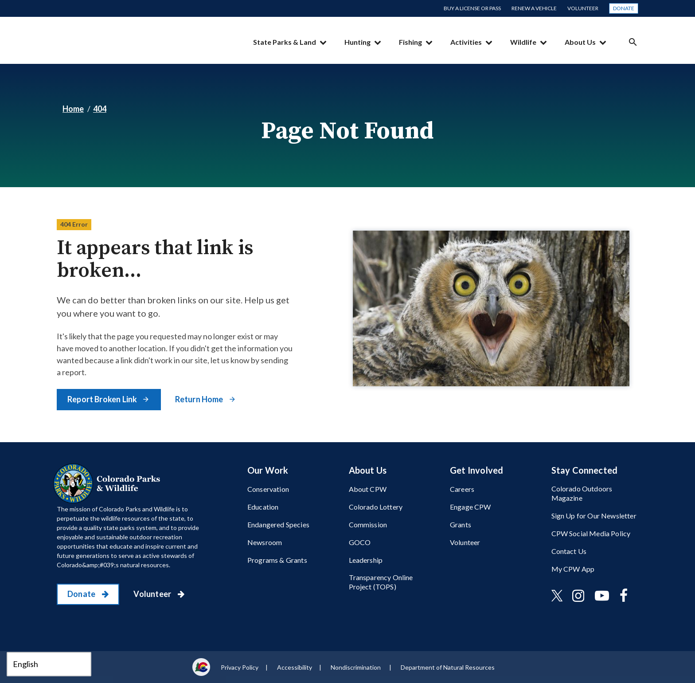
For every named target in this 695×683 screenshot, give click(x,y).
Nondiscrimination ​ (356, 667)
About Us (580, 42)
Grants (460, 524)
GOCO (360, 542)
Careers (462, 489)
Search (633, 42)
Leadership (366, 560)
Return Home (200, 399)
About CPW (368, 489)
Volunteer (582, 8)
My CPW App (573, 569)
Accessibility (294, 667)
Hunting (357, 42)
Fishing (410, 42)
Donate (623, 8)
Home (73, 109)
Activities (466, 42)
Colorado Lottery (376, 506)
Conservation (268, 489)
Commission (368, 524)
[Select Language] (49, 664)
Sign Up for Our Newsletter (593, 515)
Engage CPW (470, 506)
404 (99, 109)
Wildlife (523, 42)
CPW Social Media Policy (591, 533)
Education (262, 506)
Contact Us (569, 551)
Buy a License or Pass (472, 8)
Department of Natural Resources (448, 667)
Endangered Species (278, 524)
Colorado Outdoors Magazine (582, 493)
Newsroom (264, 542)
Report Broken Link (102, 399)
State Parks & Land (284, 42)
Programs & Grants (277, 560)
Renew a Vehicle (534, 8)
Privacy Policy (239, 667)
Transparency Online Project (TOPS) (381, 582)
